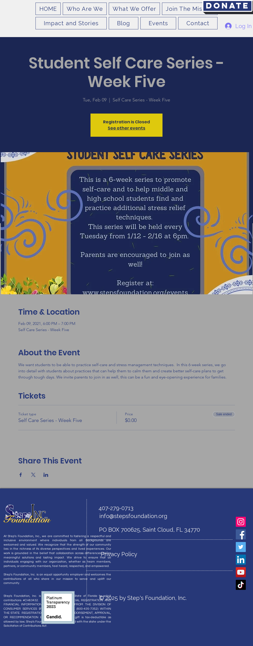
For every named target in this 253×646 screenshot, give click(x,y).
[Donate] (227, 6)
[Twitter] (241, 547)
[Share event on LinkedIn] (45, 475)
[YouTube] (241, 572)
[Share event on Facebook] (20, 475)
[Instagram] (241, 522)
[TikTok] (241, 585)
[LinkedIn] (241, 560)
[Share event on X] (33, 475)
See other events (126, 128)
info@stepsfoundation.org (133, 516)
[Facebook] (241, 534)
